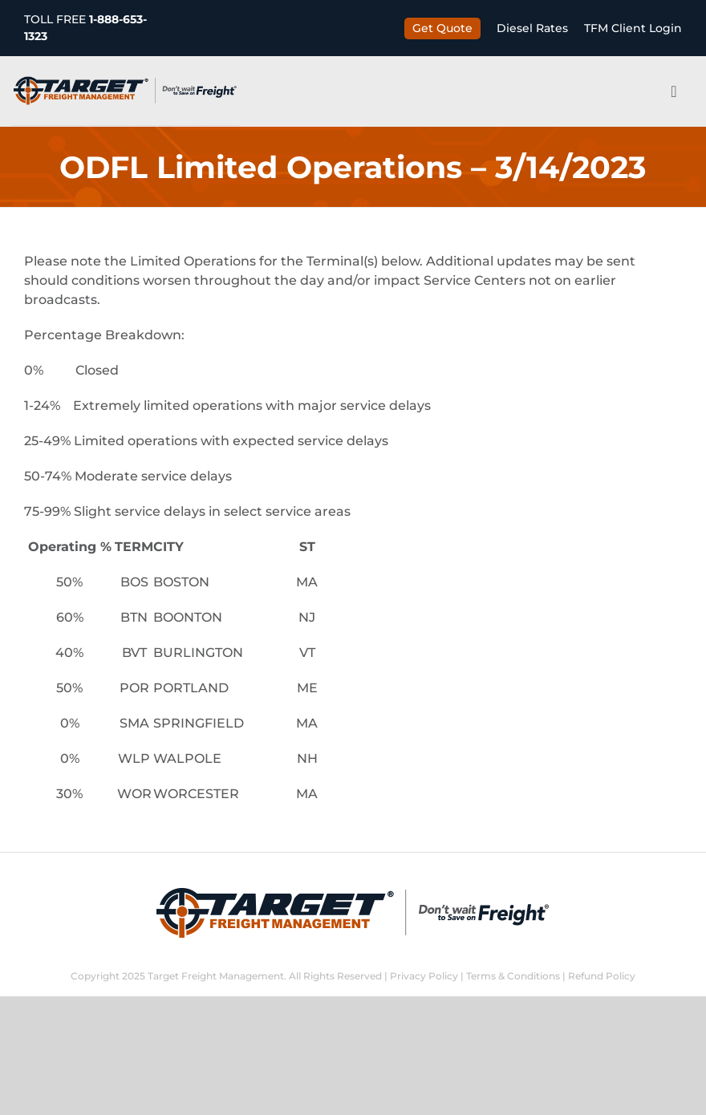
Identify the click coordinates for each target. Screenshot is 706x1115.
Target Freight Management (216, 976)
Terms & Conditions (513, 976)
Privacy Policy (424, 976)
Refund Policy (601, 976)
